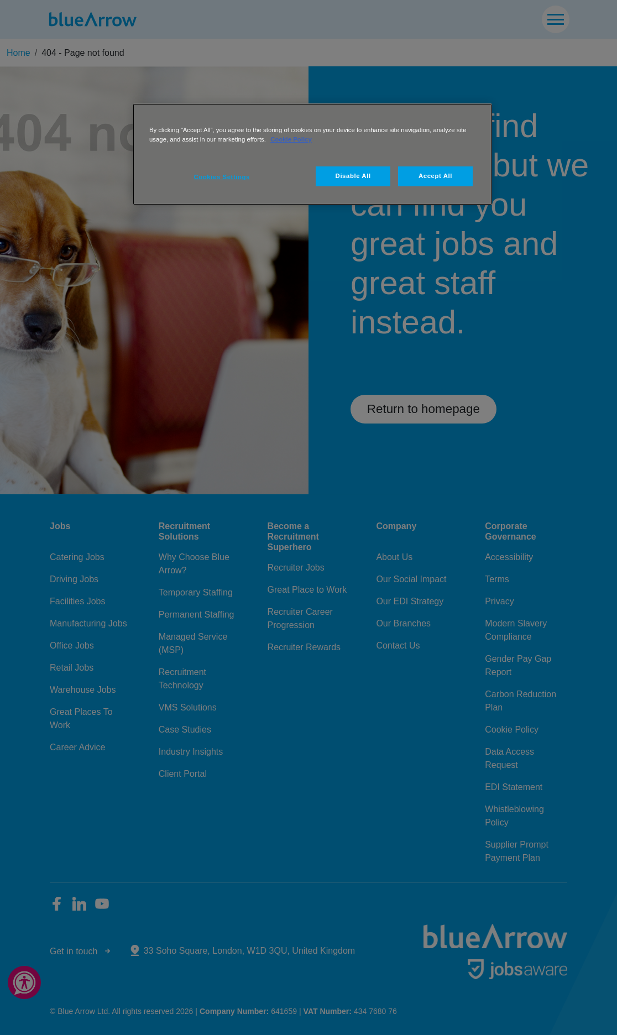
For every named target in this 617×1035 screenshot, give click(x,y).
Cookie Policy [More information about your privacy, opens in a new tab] (291, 139)
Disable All (353, 175)
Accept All (435, 175)
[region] (312, 154)
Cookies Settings (222, 177)
